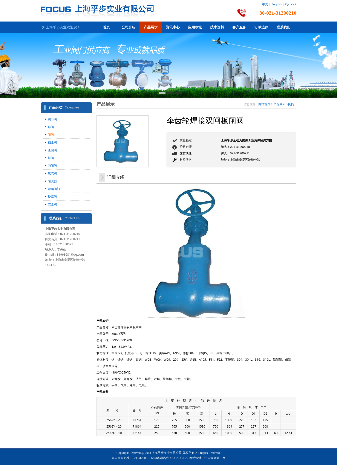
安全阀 (52, 204)
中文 (265, 4)
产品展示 (151, 27)
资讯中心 (173, 27)
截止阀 (52, 142)
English (276, 4)
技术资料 (217, 27)
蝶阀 (51, 158)
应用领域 (195, 27)
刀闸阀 (52, 166)
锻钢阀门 (54, 189)
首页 (106, 27)
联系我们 (283, 27)
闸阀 (51, 135)
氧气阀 (52, 173)
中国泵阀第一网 (214, 458)
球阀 (51, 127)
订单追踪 (261, 27)
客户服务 (239, 27)
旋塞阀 (52, 197)
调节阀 (52, 119)
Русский (290, 4)
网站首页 (264, 104)
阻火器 (52, 181)
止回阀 (52, 150)
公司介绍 (128, 27)
